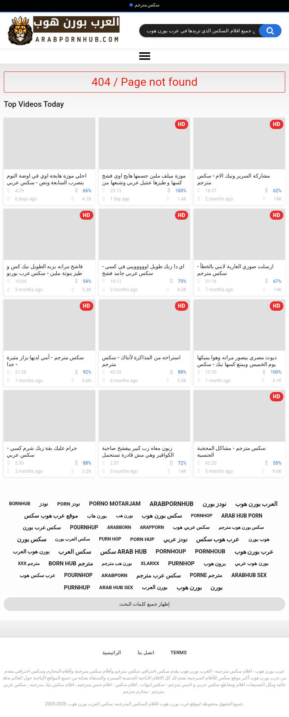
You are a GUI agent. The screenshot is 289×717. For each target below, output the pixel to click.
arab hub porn (241, 516)
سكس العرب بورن (72, 539)
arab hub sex (116, 587)
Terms (178, 652)
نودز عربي (175, 539)
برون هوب (215, 564)
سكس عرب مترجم (158, 575)
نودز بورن (214, 503)
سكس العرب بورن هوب (90, 703)
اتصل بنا (146, 652)
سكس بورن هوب (161, 515)
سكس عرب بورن (42, 527)
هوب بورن (258, 539)
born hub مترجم (71, 563)
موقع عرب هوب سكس (51, 515)
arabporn (115, 575)
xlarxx (150, 563)
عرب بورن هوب (254, 551)
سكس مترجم (147, 5)
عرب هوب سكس (217, 539)
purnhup (77, 587)
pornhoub (210, 551)
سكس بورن (31, 539)
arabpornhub (171, 503)
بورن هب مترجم (117, 563)
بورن (216, 587)
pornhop (202, 515)
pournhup (84, 527)
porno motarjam (115, 503)
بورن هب (124, 515)
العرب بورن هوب (256, 503)
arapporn (152, 527)
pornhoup (171, 551)
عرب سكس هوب (37, 575)
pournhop (78, 575)
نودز (43, 504)
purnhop (181, 563)
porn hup (142, 539)
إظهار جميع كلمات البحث (144, 604)
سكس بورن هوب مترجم (241, 527)
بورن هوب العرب (31, 551)
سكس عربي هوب (191, 527)
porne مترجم (206, 575)
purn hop (110, 539)
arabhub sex (249, 575)
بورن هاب (97, 516)
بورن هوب (189, 587)
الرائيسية (111, 652)
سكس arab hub (123, 551)
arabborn (119, 527)
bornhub (19, 503)
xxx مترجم (29, 563)
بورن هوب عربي (251, 563)
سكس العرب (74, 551)
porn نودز (68, 504)
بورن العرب (154, 587)
